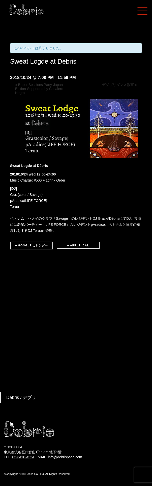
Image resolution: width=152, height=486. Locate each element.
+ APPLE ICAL (78, 245)
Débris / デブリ (21, 397)
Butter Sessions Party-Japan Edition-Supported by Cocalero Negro (39, 89)
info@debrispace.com (65, 457)
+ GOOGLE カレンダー (31, 245)
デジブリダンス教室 (119, 85)
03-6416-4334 (23, 457)
